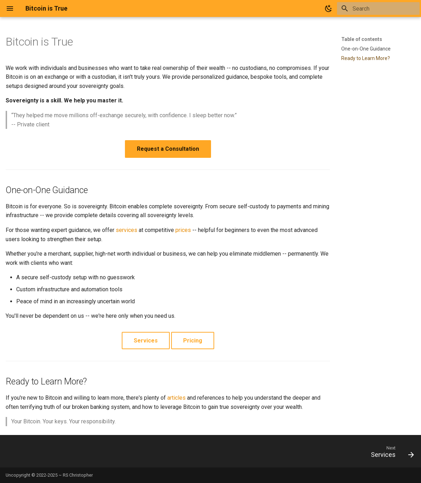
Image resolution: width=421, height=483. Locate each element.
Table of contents (361, 39)
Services (146, 340)
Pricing (192, 340)
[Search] (378, 8)
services (126, 230)
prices (183, 230)
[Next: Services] (390, 453)
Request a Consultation (168, 148)
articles (176, 397)
